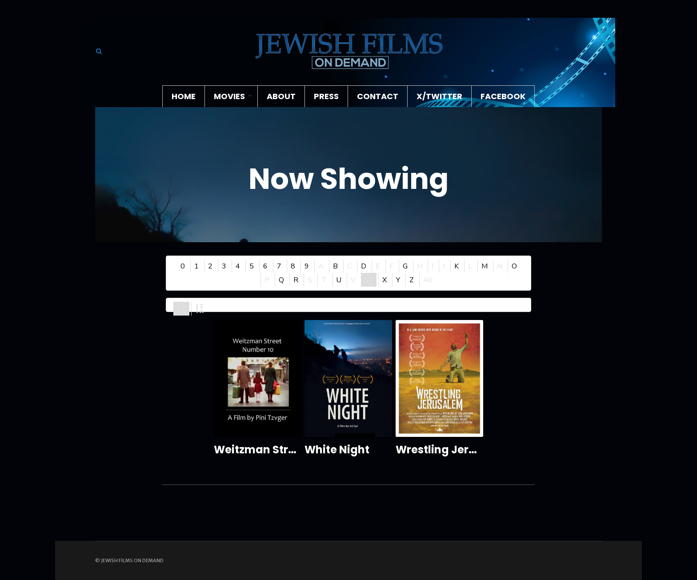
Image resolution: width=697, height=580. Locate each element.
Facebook (503, 96)
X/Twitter (439, 96)
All (428, 280)
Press (326, 96)
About (281, 96)
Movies (229, 96)
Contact (377, 96)
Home (184, 96)
